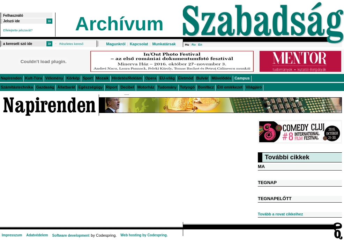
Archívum (119, 24)
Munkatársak (163, 44)
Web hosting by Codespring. (143, 235)
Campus (241, 78)
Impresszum (12, 235)
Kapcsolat (139, 44)
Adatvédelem (37, 235)
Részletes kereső (71, 44)
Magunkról (116, 44)
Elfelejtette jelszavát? (18, 30)
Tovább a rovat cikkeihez (280, 214)
